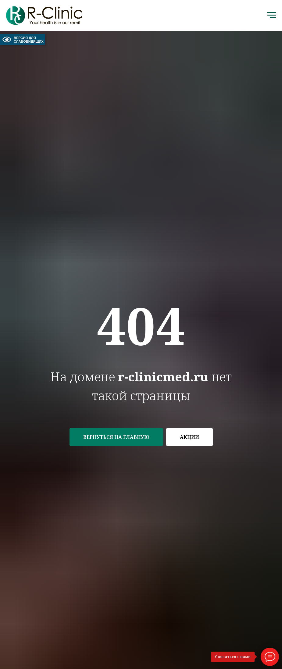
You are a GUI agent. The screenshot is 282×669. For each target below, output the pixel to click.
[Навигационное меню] (271, 15)
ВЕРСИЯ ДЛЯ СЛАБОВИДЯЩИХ (23, 39)
